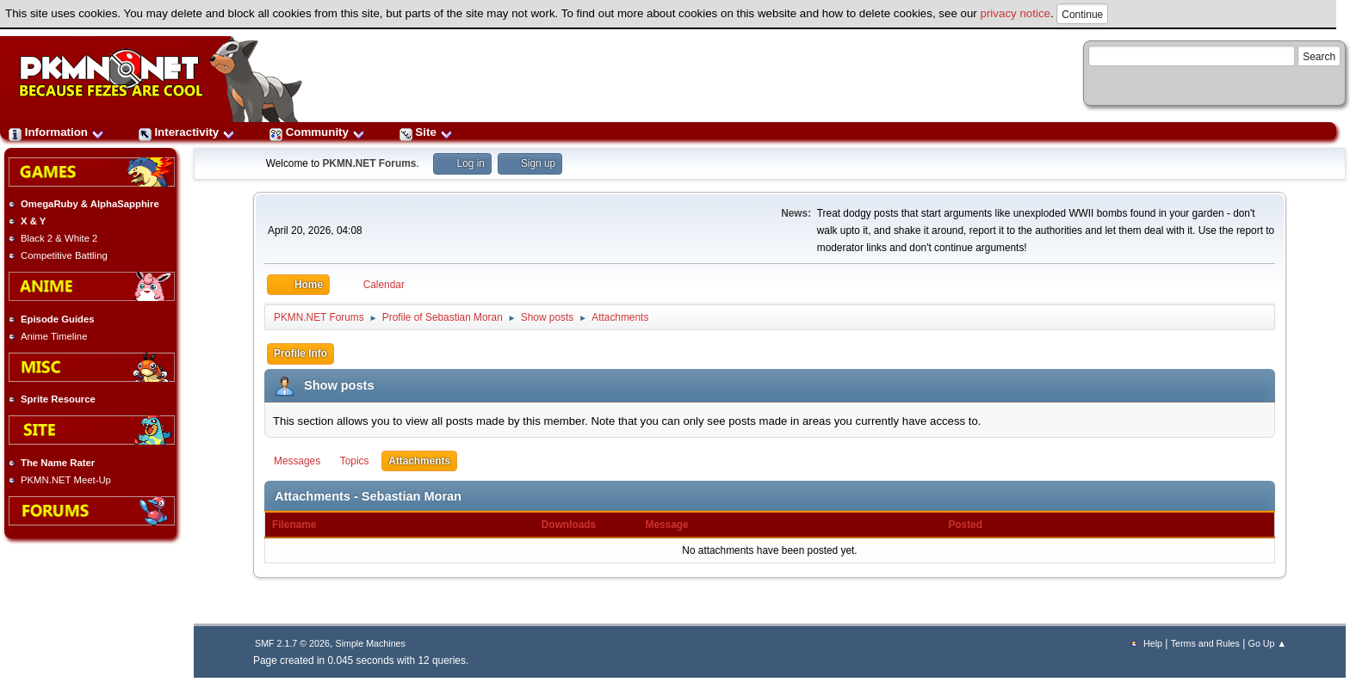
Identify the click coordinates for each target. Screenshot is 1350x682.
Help (1152, 643)
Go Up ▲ (1267, 643)
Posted (965, 525)
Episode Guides (58, 319)
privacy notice (1016, 13)
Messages (297, 461)
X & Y (33, 221)
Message (667, 525)
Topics (354, 461)
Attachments (419, 461)
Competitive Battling (64, 255)
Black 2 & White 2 (59, 238)
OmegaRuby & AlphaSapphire (90, 204)
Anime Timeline (54, 336)
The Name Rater (58, 463)
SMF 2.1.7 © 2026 (292, 643)
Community (317, 132)
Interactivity (187, 132)
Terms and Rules (1205, 643)
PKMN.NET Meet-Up (66, 480)
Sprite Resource (58, 399)
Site (426, 132)
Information (56, 132)
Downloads (578, 525)
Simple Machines (371, 643)
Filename (294, 525)
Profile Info (300, 353)
